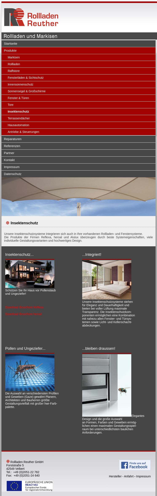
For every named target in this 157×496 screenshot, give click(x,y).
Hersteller (115, 476)
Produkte (10, 50)
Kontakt (9, 160)
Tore (10, 104)
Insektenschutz (18, 111)
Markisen (14, 57)
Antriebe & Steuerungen (23, 132)
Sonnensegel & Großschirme (27, 91)
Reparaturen (12, 139)
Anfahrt (128, 476)
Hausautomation (18, 125)
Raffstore (14, 71)
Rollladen (14, 64)
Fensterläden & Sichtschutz (26, 77)
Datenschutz (12, 174)
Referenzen (12, 146)
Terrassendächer (19, 118)
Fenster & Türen (18, 98)
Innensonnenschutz (20, 84)
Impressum (11, 167)
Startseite (10, 43)
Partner (9, 153)
